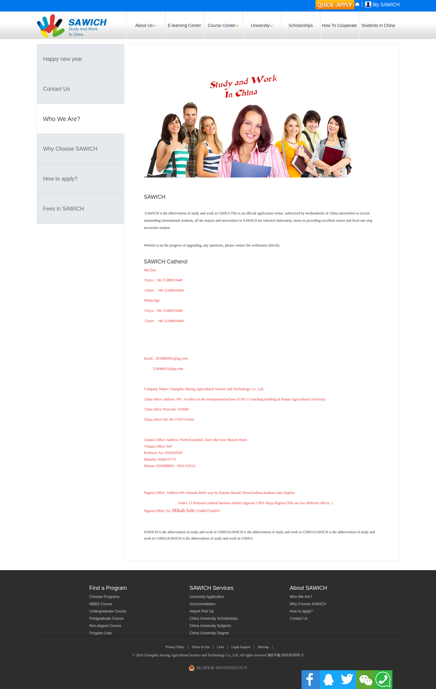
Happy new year (62, 59)
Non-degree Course (105, 626)
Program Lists (100, 633)
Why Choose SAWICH (70, 149)
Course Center (223, 25)
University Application (207, 597)
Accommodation (203, 604)
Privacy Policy (175, 647)
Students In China (378, 25)
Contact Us (56, 89)
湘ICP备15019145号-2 (285, 655)
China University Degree (209, 633)
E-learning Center (184, 25)
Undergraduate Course (107, 611)
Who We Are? (61, 119)
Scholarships (301, 25)
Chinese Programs (104, 597)
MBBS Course (100, 604)
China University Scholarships (214, 618)
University (262, 25)
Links (220, 647)
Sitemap (263, 647)
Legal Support (240, 647)
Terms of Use (201, 647)
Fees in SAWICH (63, 209)
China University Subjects (210, 626)
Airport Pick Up (202, 611)
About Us (145, 25)
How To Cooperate (339, 25)
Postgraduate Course (106, 618)
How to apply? (60, 179)
